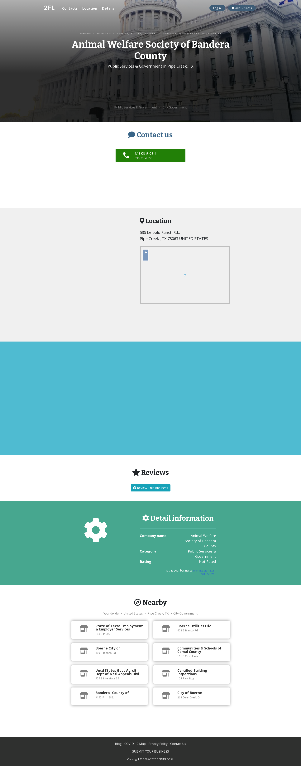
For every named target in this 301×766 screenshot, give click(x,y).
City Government (147, 33)
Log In (217, 8)
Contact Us (178, 744)
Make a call (145, 155)
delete (210, 574)
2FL (49, 7)
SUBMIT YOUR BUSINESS (150, 751)
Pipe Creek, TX (125, 33)
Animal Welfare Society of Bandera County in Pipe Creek (191, 33)
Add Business (242, 8)
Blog (118, 744)
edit (203, 574)
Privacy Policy (158, 744)
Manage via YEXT (203, 570)
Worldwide (86, 33)
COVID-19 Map (135, 744)
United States (104, 33)
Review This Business (150, 488)
